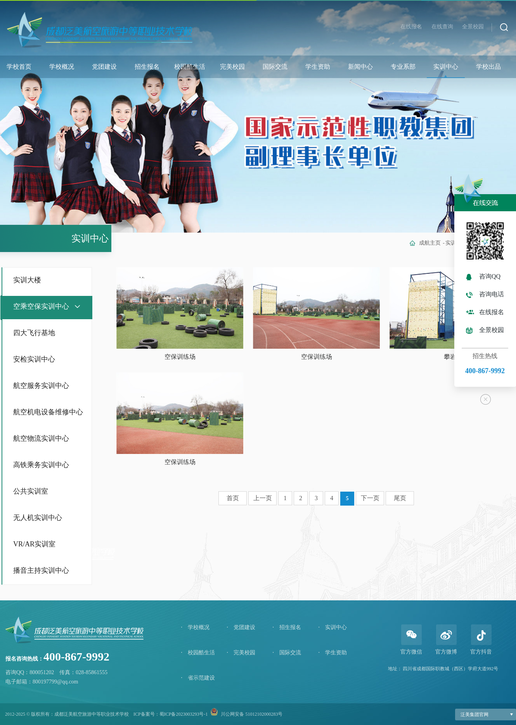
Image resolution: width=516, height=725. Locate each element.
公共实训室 (30, 491)
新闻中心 (360, 66)
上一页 (262, 498)
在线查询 (442, 27)
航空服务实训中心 (41, 385)
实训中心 (445, 66)
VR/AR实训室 (34, 544)
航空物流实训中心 (41, 438)
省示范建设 (198, 678)
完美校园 (232, 66)
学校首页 (19, 66)
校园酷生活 (189, 66)
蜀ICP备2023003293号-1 (183, 714)
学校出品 (488, 66)
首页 (233, 498)
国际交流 (275, 66)
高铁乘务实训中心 (41, 465)
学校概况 (61, 66)
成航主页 (430, 243)
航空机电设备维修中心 (48, 412)
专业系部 (403, 66)
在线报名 (411, 27)
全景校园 (473, 27)
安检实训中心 (34, 359)
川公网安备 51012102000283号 (251, 714)
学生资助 (317, 66)
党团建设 (104, 66)
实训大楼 (27, 280)
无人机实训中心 (37, 518)
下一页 (370, 498)
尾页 (400, 498)
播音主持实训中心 (41, 570)
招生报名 (147, 66)
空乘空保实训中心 (41, 306)
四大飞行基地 (34, 333)
